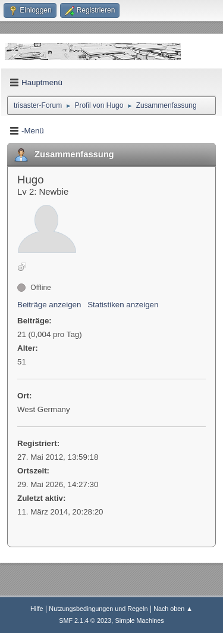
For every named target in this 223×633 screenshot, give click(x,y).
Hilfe (36, 608)
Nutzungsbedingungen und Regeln (98, 608)
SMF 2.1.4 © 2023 (85, 620)
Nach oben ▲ (173, 608)
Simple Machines (139, 620)
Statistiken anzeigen (122, 304)
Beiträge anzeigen (49, 304)
